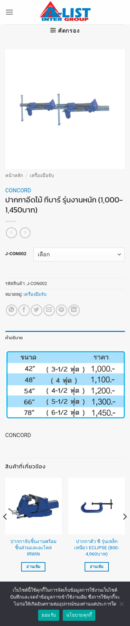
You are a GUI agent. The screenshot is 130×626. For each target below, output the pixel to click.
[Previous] (5, 530)
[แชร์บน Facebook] (24, 310)
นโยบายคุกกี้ (79, 615)
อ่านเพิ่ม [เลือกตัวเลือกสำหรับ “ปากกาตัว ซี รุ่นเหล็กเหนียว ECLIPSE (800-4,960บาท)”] (97, 567)
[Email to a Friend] (49, 310)
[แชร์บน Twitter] (36, 310)
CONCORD (18, 190)
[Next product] (11, 232)
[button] (9, 11)
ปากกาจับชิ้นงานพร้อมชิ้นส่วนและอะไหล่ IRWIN (33, 547)
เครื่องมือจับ (42, 175)
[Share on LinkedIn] (74, 310)
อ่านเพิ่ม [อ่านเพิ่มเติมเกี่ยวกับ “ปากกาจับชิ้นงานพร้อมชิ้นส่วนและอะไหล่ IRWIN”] (33, 567)
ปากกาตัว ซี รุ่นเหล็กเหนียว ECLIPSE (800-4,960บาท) (96, 547)
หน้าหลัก (14, 175)
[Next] (124, 530)
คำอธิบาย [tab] (14, 337)
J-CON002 (15, 253)
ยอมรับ (49, 615)
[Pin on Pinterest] (61, 310)
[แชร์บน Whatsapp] (11, 310)
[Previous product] (25, 232)
